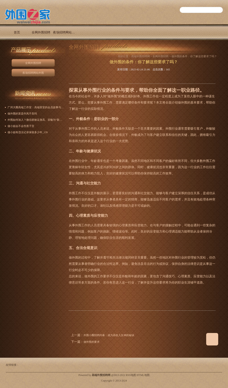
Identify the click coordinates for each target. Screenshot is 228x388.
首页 (17, 32)
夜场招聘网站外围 (65, 32)
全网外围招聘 (41, 32)
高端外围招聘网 (140, 56)
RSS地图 (131, 375)
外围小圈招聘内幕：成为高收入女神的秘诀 (108, 335)
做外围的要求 (91, 341)
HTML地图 (143, 375)
